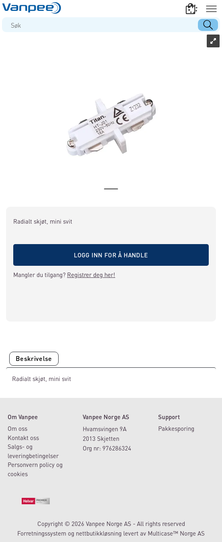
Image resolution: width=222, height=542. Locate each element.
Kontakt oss (23, 438)
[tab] (34, 359)
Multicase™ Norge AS (176, 533)
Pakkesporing (176, 428)
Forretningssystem (41, 533)
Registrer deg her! (91, 275)
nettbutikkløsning (99, 533)
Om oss (17, 428)
